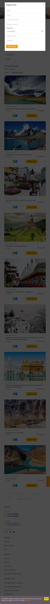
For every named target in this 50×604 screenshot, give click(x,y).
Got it (46, 599)
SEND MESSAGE (12, 46)
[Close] (43, 4)
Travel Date (9, 28)
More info (27, 600)
